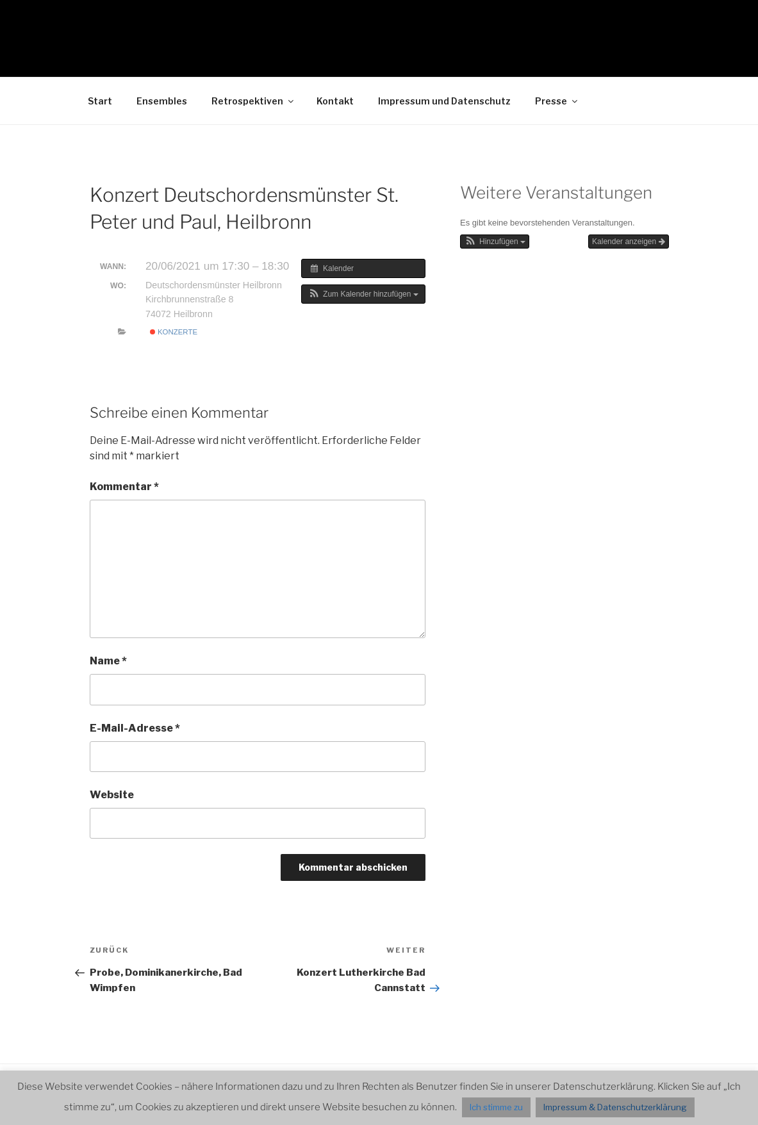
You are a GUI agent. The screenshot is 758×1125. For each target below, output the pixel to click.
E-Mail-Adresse (135, 728)
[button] (363, 294)
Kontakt (335, 100)
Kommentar (124, 486)
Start (100, 100)
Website (112, 795)
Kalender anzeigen (628, 241)
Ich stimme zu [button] (496, 1107)
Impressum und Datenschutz (444, 100)
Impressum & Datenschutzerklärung (615, 1107)
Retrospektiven (253, 100)
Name (108, 661)
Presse (557, 100)
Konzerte (173, 332)
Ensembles (161, 100)
